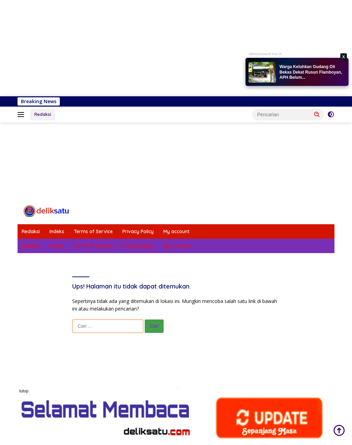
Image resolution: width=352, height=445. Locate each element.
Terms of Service (93, 231)
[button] (317, 114)
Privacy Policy (138, 231)
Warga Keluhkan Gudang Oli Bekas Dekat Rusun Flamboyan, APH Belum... (310, 72)
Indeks (57, 231)
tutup (24, 391)
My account (176, 231)
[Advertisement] (176, 48)
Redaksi (42, 114)
